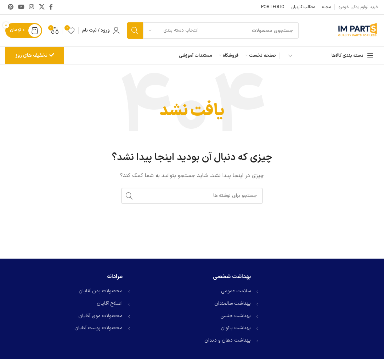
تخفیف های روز (34, 55)
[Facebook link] (51, 7)
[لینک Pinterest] (10, 7)
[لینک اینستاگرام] (31, 7)
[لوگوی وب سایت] (357, 30)
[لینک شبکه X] (41, 7)
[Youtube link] (21, 7)
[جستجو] (213, 30)
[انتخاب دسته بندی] (173, 30)
